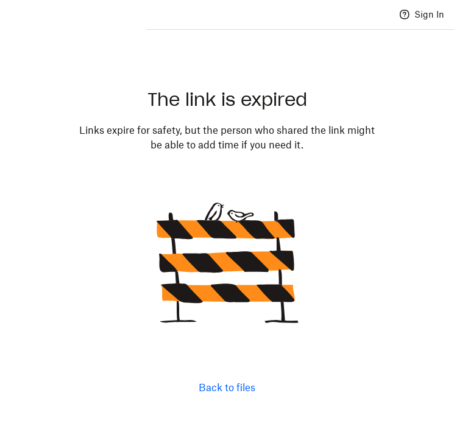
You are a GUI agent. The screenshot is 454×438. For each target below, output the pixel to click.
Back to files (227, 387)
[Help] (404, 14)
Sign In (429, 14)
